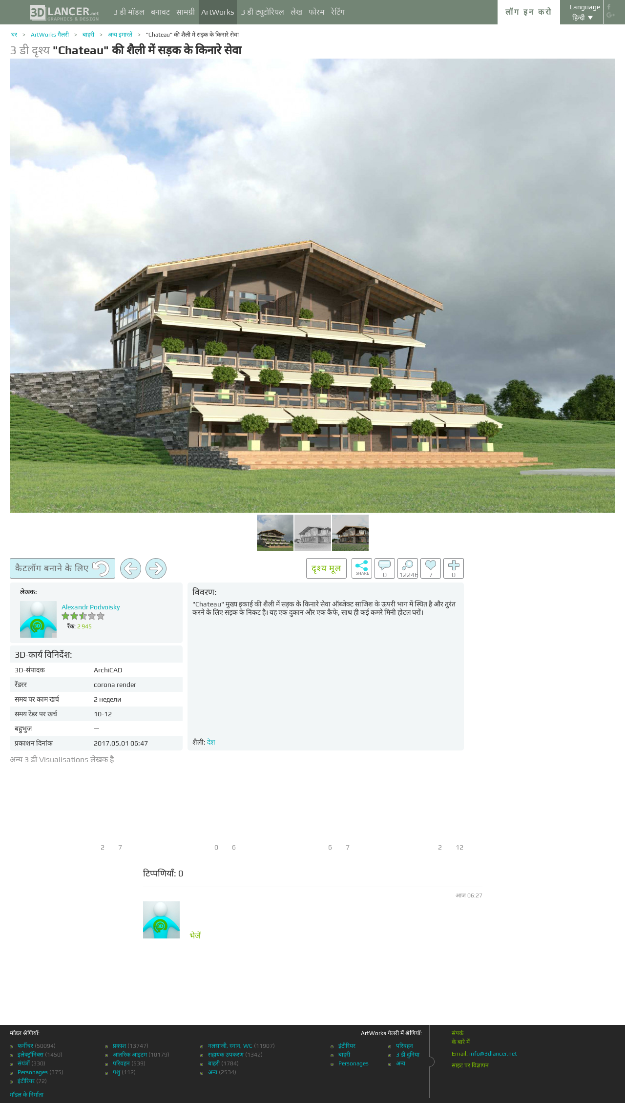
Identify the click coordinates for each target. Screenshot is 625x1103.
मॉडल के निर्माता (26, 1094)
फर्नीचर (25, 1045)
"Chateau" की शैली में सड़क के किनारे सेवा (192, 34)
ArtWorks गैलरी (50, 34)
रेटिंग (338, 12)
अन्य (212, 1072)
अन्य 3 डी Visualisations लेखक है (62, 759)
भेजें (195, 936)
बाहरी (88, 34)
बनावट (160, 12)
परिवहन (121, 1063)
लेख (296, 12)
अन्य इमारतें (120, 34)
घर (14, 34)
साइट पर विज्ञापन (470, 1065)
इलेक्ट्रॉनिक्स (30, 1054)
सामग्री (185, 12)
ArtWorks (217, 12)
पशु (116, 1072)
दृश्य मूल (326, 568)
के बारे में (461, 1042)
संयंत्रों (24, 1063)
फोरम (317, 12)
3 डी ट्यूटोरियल (262, 12)
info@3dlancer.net (493, 1053)
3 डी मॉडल (129, 12)
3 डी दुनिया (407, 1054)
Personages (33, 1072)
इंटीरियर (26, 1081)
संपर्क (457, 1033)
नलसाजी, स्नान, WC (230, 1045)
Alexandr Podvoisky (91, 607)
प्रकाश (119, 1045)
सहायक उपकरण (226, 1054)
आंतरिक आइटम (130, 1054)
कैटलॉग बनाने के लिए (62, 569)
